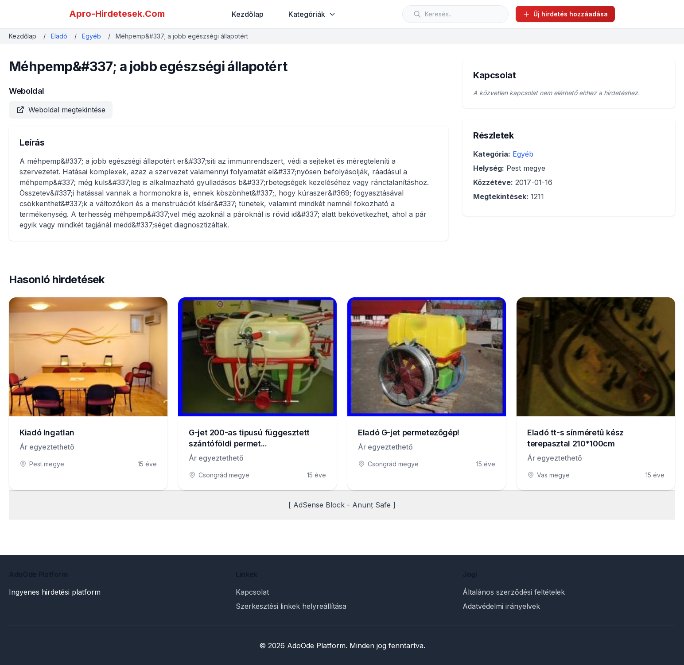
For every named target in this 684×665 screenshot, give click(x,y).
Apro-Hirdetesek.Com (117, 13)
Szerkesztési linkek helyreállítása (291, 606)
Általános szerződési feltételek (513, 592)
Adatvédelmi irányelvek (501, 606)
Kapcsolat (252, 592)
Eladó (59, 36)
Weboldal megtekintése (60, 109)
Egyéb (91, 36)
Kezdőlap (248, 14)
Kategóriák (312, 14)
